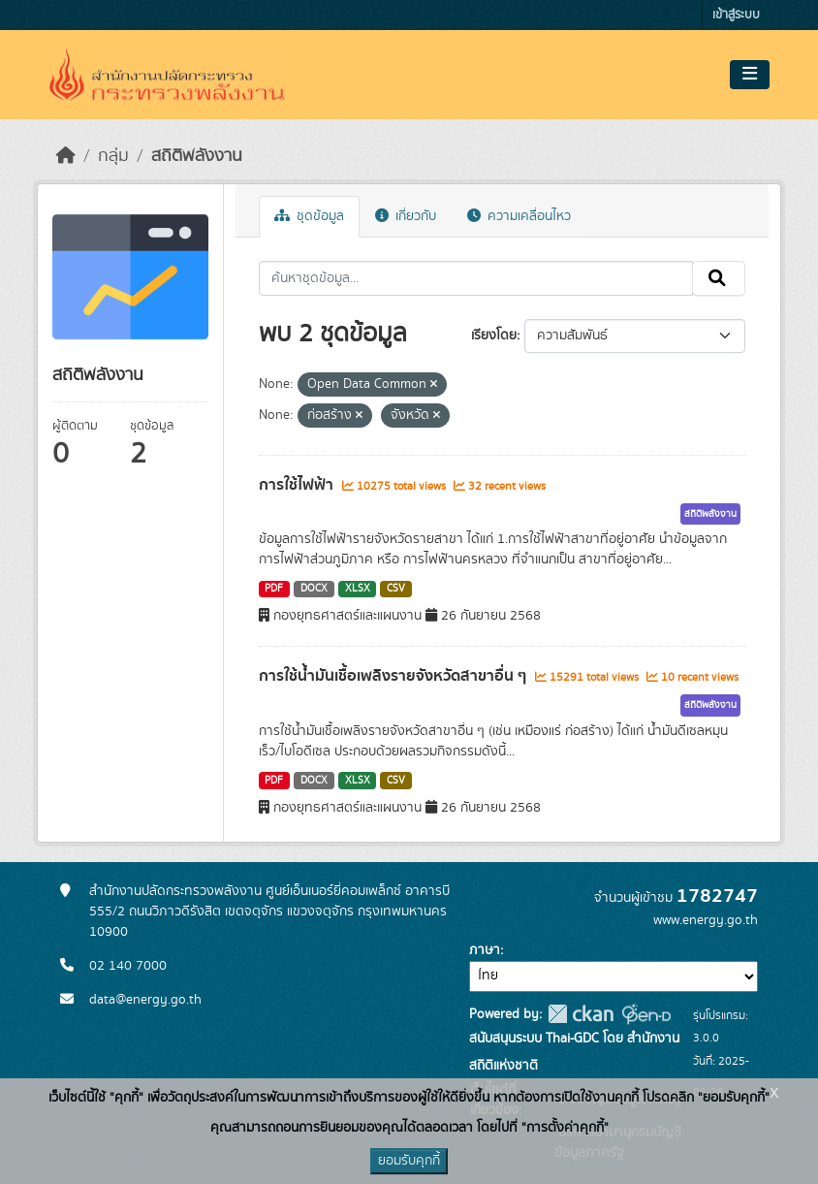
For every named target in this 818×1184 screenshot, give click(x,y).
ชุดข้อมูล (309, 216)
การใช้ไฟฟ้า (298, 484)
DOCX (314, 588)
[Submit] (718, 278)
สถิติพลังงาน (196, 156)
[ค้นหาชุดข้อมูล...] (476, 278)
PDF (274, 588)
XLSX (357, 588)
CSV (396, 588)
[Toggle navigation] (750, 74)
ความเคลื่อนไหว (519, 216)
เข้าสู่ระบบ (736, 15)
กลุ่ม (113, 156)
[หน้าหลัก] (66, 156)
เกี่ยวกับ (405, 216)
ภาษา (484, 950)
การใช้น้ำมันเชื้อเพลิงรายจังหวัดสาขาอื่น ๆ (394, 675)
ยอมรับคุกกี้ (409, 1160)
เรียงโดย (494, 335)
